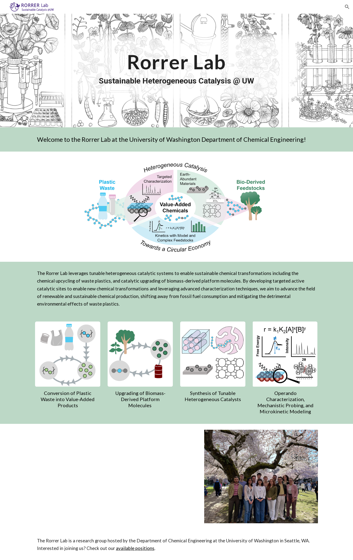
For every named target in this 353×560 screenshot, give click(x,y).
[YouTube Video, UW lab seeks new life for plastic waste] (128, 476)
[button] (347, 7)
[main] (176, 70)
